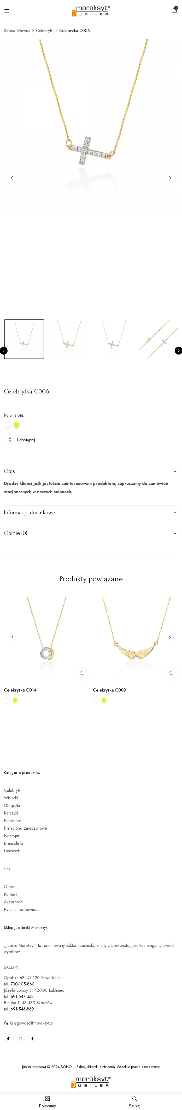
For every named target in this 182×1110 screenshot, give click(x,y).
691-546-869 (22, 1009)
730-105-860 (22, 984)
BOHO (66, 1066)
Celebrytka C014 (20, 690)
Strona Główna (17, 31)
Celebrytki (45, 31)
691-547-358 (22, 997)
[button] (174, 11)
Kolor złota (13, 415)
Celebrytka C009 (109, 690)
